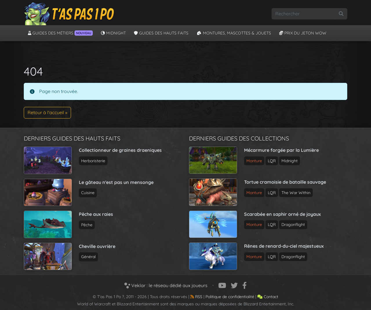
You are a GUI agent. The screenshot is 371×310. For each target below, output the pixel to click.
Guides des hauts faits (161, 33)
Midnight (113, 33)
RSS (196, 296)
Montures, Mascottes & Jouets (234, 33)
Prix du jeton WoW (302, 33)
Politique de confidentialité (229, 296)
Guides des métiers (60, 33)
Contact (267, 296)
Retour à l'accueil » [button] (47, 112)
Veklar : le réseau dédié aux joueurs (166, 285)
